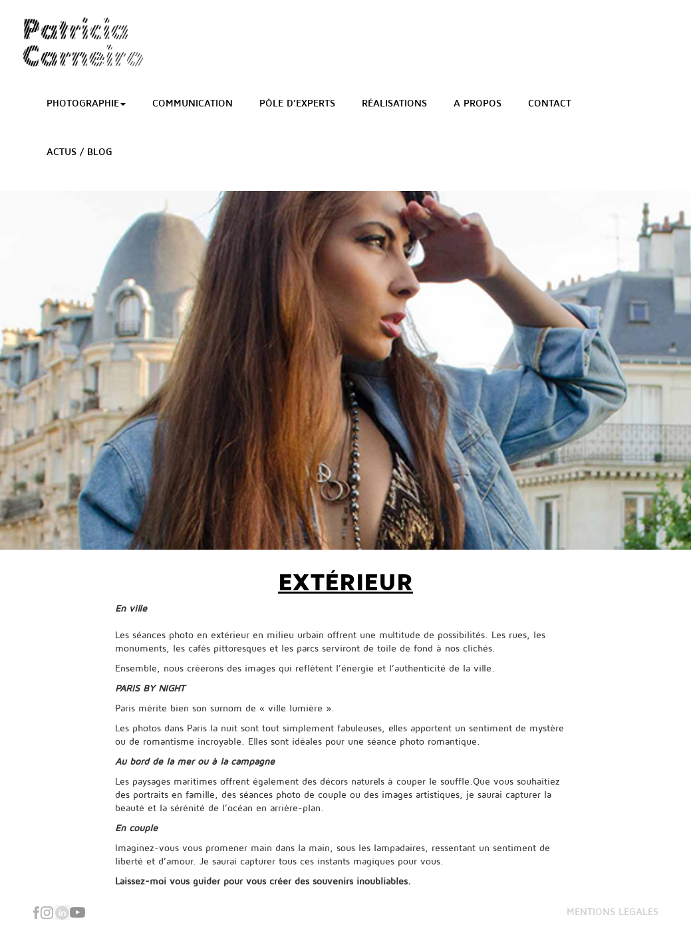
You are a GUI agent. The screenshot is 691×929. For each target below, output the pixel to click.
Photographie (86, 103)
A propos (477, 103)
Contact (549, 103)
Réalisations (394, 103)
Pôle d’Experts (297, 103)
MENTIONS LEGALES (612, 912)
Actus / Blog (79, 152)
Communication (192, 103)
